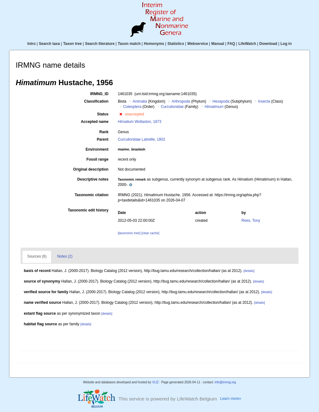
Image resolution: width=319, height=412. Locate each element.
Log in (286, 43)
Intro (31, 43)
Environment (97, 149)
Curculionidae (172, 106)
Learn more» (230, 398)
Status (102, 114)
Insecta (264, 101)
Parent (102, 139)
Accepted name (94, 121)
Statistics (175, 43)
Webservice (197, 43)
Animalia (140, 101)
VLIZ (155, 382)
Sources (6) (36, 256)
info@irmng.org (225, 382)
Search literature (100, 43)
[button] (121, 114)
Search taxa (49, 43)
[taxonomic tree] (129, 233)
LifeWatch (247, 43)
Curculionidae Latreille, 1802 (141, 139)
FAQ (231, 43)
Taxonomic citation (91, 195)
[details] (248, 271)
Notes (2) (64, 256)
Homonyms (154, 43)
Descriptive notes (92, 179)
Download (268, 43)
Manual (217, 43)
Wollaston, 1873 (139, 121)
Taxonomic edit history (88, 210)
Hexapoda (221, 101)
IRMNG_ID (99, 94)
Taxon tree (72, 43)
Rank (103, 132)
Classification (96, 101)
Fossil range (97, 159)
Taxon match (129, 43)
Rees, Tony (250, 220)
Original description (90, 169)
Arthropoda (181, 101)
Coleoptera (132, 106)
